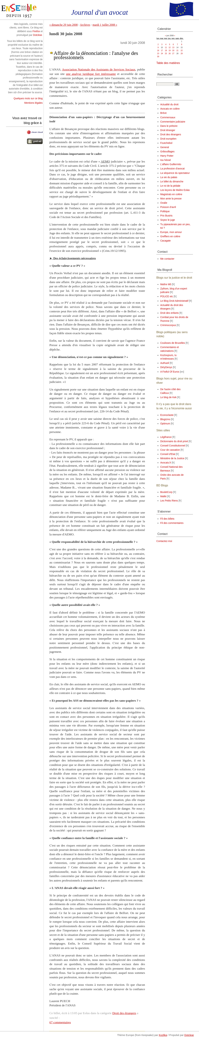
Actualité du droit (169, 104)
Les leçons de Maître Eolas (175, 190)
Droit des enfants (169, 313)
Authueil (164, 363)
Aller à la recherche (46, 1)
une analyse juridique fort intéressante (91, 74)
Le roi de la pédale (170, 186)
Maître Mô (165, 284)
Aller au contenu (8, 1)
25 (166, 54)
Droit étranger (167, 130)
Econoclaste (167, 415)
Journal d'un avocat (99, 12)
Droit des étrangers (124, 1013)
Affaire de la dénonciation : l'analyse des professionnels (96, 55)
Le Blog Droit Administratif (174, 301)
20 (173, 50)
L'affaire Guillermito (170, 164)
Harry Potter (166, 155)
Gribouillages (167, 151)
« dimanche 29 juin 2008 (63, 24)
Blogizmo (165, 419)
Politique (165, 211)
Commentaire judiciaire (172, 121)
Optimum (165, 423)
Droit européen (168, 138)
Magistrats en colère (171, 194)
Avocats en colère (170, 108)
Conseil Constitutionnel (172, 445)
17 (162, 50)
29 (182, 54)
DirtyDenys (166, 367)
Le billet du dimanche (171, 181)
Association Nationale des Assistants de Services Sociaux (98, 69)
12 (170, 47)
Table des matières (168, 62)
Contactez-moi (164, 541)
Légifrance (166, 437)
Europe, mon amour (171, 232)
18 (166, 50)
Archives (85, 24)
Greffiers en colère (170, 236)
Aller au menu (26, 1)
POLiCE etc (166, 296)
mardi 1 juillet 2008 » (105, 24)
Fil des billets (167, 518)
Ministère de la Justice (172, 458)
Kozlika (163, 1035)
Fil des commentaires (172, 523)
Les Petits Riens (169, 500)
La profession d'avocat (172, 168)
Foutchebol (166, 143)
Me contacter (167, 258)
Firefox (36, 31)
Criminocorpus (168, 325)
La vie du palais (168, 177)
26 (170, 54)
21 (177, 50)
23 (158, 54)
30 (158, 57)
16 (158, 50)
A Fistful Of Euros (169, 371)
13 (173, 47)
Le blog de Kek (168, 397)
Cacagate (165, 240)
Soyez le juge (167, 220)
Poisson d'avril (168, 207)
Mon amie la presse (171, 198)
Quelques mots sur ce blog (28, 98)
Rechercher (165, 74)
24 (162, 54)
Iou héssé (165, 160)
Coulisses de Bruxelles (172, 343)
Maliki (163, 496)
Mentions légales (33, 103)
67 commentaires (60, 1022)
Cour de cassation (170, 450)
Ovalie (163, 203)
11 (166, 47)
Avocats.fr (165, 462)
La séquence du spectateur (175, 173)
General (164, 147)
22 (182, 50)
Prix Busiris (166, 215)
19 (170, 50)
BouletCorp (166, 492)
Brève (163, 113)
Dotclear (37, 35)
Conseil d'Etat (167, 454)
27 (173, 54)
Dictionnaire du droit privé (174, 441)
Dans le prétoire (169, 126)
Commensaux (167, 117)
